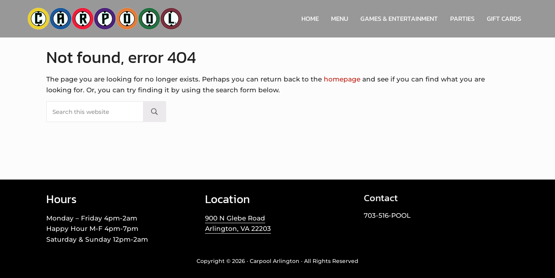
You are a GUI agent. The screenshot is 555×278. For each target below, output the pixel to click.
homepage (342, 79)
